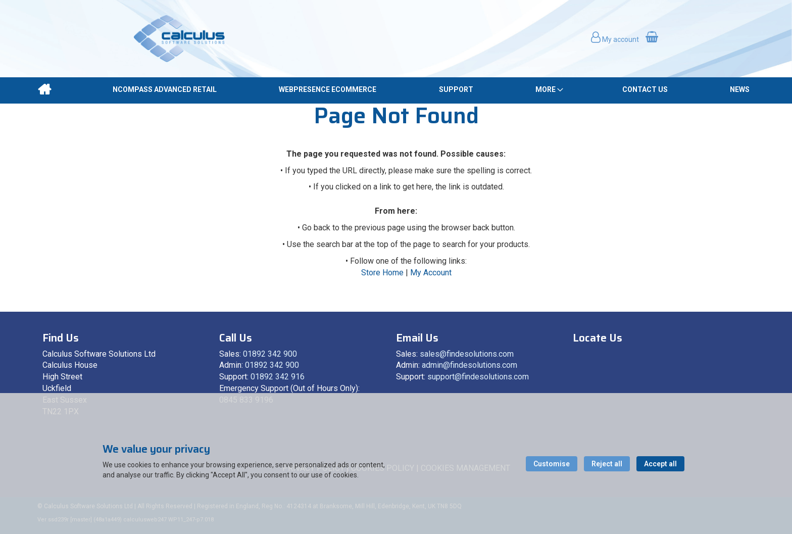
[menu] (396, 90)
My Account (431, 272)
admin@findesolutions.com (469, 365)
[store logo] (179, 38)
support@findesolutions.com (478, 376)
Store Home (382, 272)
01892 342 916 (278, 376)
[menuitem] (44, 89)
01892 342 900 (270, 354)
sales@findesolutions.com (467, 354)
